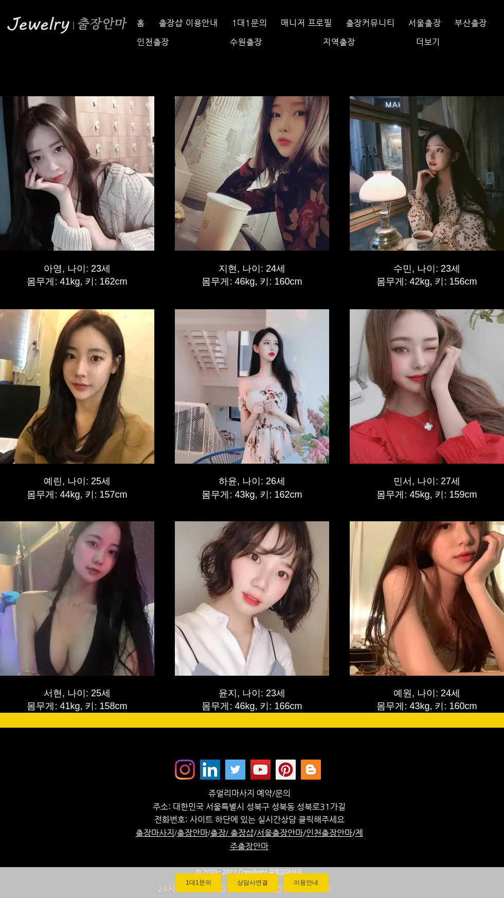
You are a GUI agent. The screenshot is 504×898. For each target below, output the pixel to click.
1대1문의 (198, 882)
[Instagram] (185, 770)
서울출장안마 (280, 833)
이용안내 (306, 882)
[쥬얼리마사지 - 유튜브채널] (260, 770)
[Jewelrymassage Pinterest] (286, 770)
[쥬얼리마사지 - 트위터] (235, 770)
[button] (454, 42)
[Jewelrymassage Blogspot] (311, 770)
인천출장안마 (329, 833)
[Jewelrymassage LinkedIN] (210, 770)
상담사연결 (252, 882)
